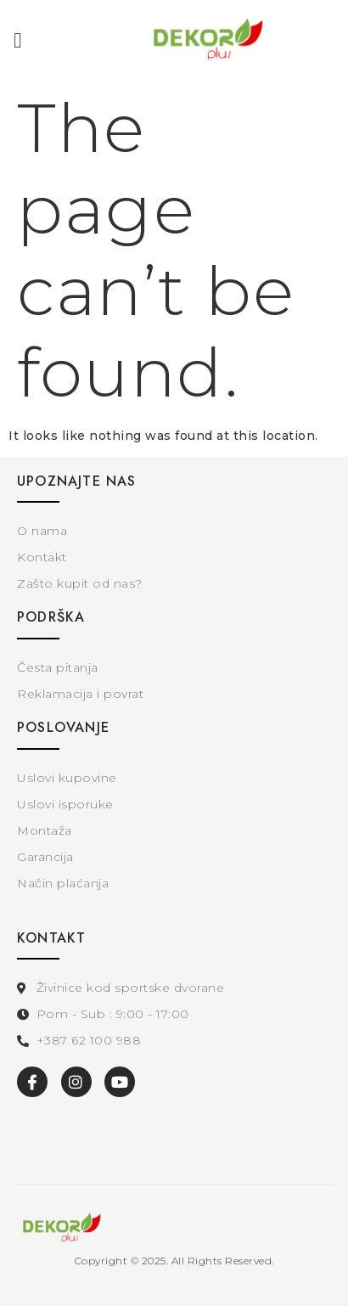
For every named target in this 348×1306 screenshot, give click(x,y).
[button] (17, 41)
